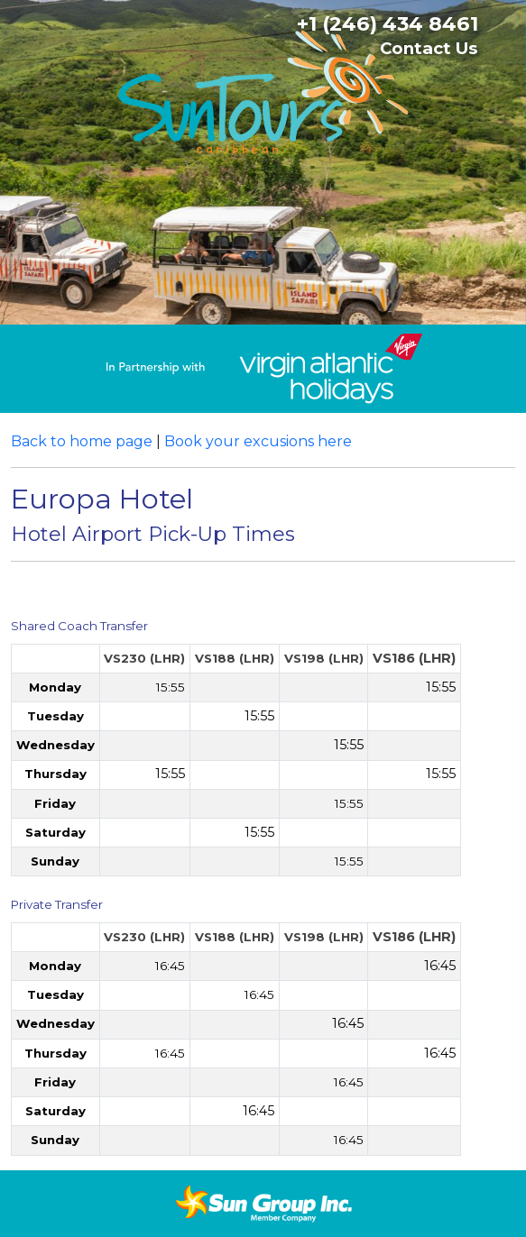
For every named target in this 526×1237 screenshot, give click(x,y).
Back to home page (81, 441)
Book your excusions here (258, 441)
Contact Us (428, 48)
